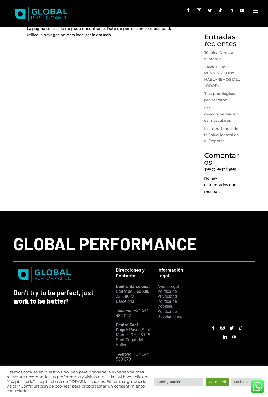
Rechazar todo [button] (246, 381)
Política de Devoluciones (169, 314)
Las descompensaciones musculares (221, 114)
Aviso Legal (168, 286)
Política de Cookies (167, 304)
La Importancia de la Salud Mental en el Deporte (221, 134)
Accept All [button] (217, 381)
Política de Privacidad (167, 294)
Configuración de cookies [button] (178, 381)
